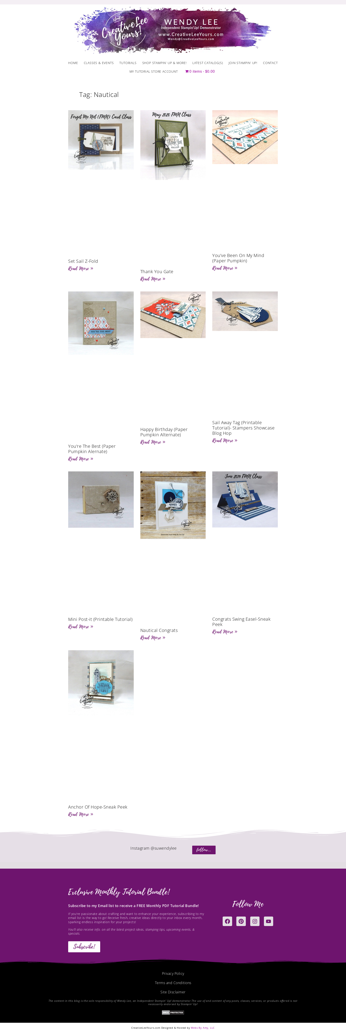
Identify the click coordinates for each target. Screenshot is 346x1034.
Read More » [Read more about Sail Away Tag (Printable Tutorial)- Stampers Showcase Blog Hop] (224, 440)
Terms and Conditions (173, 982)
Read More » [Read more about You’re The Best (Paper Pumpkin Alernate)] (80, 458)
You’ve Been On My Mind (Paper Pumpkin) (238, 258)
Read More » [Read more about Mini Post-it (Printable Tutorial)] (80, 626)
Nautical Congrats (159, 630)
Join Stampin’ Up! (243, 63)
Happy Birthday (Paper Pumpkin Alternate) (164, 432)
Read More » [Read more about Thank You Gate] (152, 278)
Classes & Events (99, 63)
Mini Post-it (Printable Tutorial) (100, 619)
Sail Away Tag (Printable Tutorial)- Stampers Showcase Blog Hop (243, 428)
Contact (270, 63)
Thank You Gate (156, 271)
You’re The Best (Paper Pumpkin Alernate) (92, 448)
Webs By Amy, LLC (203, 1027)
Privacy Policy (173, 973)
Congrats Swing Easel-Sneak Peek (241, 621)
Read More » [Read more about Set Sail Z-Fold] (80, 268)
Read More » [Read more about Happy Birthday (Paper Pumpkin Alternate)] (152, 442)
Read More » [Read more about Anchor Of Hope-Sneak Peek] (80, 814)
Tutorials (127, 63)
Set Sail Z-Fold (83, 261)
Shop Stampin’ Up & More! (164, 63)
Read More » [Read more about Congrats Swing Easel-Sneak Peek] (224, 631)
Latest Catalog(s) (207, 63)
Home (73, 63)
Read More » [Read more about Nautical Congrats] (152, 637)
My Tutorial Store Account (154, 71)
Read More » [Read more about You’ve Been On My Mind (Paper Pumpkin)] (224, 268)
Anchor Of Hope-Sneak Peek (98, 807)
